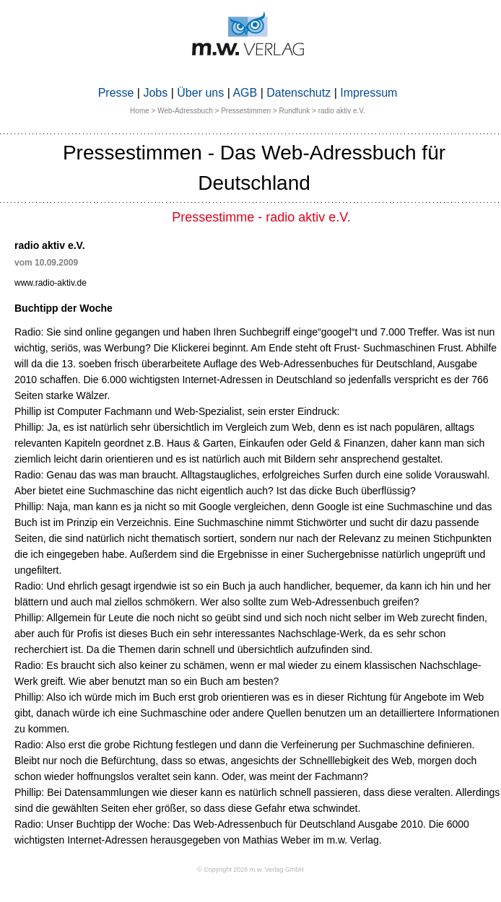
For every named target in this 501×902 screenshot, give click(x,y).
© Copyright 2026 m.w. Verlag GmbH (250, 869)
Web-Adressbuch (185, 111)
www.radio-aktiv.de (50, 283)
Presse (116, 93)
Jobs (155, 93)
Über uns (200, 93)
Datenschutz (298, 93)
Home (139, 111)
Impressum (368, 93)
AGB (244, 93)
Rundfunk (294, 111)
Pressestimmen (246, 111)
